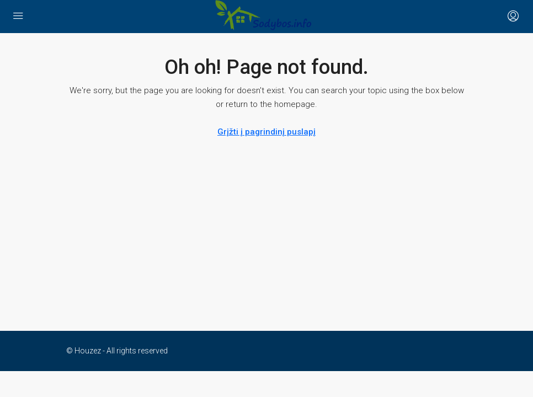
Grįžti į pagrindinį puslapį (266, 132)
